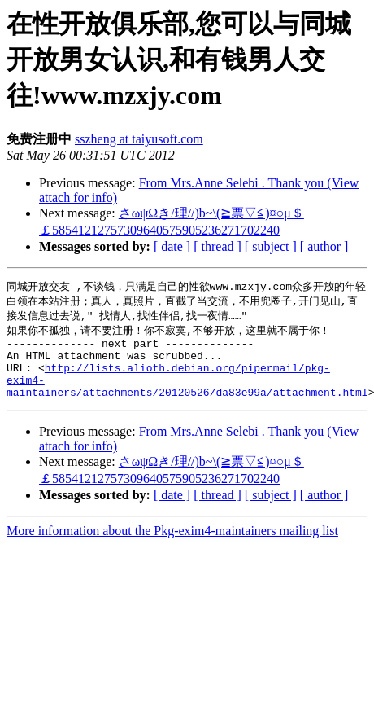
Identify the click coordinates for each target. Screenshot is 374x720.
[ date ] (172, 246)
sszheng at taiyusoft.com (139, 139)
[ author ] (324, 246)
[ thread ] (217, 246)
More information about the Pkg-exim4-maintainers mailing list (172, 546)
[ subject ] (271, 246)
